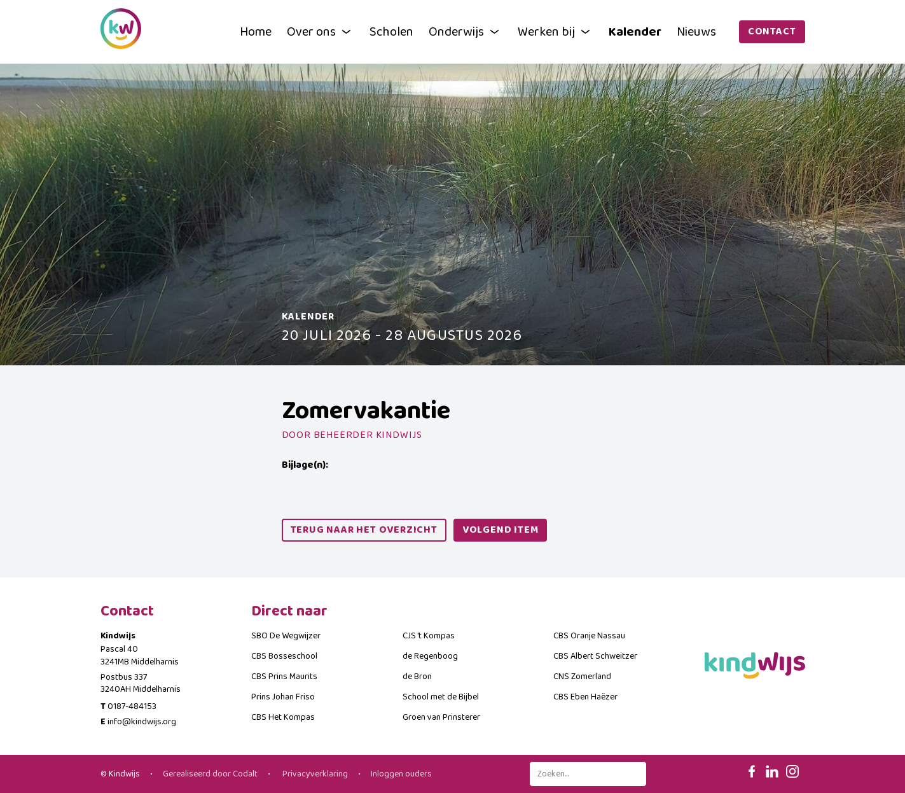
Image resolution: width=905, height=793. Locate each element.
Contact (772, 31)
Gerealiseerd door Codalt (210, 774)
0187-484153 (131, 706)
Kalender (635, 32)
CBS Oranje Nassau (589, 636)
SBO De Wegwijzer (286, 636)
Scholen (391, 32)
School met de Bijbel (441, 697)
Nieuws (696, 32)
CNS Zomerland (582, 677)
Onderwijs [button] (465, 32)
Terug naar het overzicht (364, 530)
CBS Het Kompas (283, 717)
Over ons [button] (320, 32)
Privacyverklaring (314, 774)
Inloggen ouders (401, 774)
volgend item (500, 530)
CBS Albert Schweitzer (595, 656)
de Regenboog (430, 656)
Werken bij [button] (555, 32)
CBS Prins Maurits (284, 677)
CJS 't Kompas (429, 636)
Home (256, 32)
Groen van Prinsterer (441, 717)
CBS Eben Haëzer (585, 697)
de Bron (417, 677)
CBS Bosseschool (284, 656)
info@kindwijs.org (141, 722)
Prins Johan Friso (283, 697)
